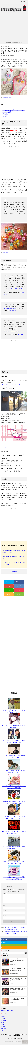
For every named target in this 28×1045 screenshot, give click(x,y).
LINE (9, 590)
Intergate (14, 571)
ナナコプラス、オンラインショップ (10, 384)
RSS (8, 594)
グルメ (2, 1022)
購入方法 (5, 114)
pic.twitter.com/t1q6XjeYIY (11, 308)
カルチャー (3, 1020)
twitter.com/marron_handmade (7, 97)
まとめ (4, 116)
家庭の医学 (3, 1028)
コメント (6, 893)
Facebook (19, 581)
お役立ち (3, 1016)
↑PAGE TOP (25, 1042)
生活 (2, 1030)
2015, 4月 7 (21, 334)
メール (5, 910)
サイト (4, 915)
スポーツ (3, 1024)
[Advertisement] (14, 27)
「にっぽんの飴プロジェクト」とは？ (13, 110)
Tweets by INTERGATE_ (7, 1010)
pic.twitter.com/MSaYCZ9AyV (15, 288)
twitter (3, 942)
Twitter (8, 581)
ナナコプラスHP (5, 252)
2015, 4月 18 (12, 310)
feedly (19, 594)
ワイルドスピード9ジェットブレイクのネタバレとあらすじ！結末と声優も (18, 960)
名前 (4, 905)
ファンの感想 (6, 112)
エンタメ (3, 1018)
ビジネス (3, 1026)
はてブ (19, 586)
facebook (4, 939)
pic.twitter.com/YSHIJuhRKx (11, 331)
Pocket (19, 590)
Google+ (8, 586)
